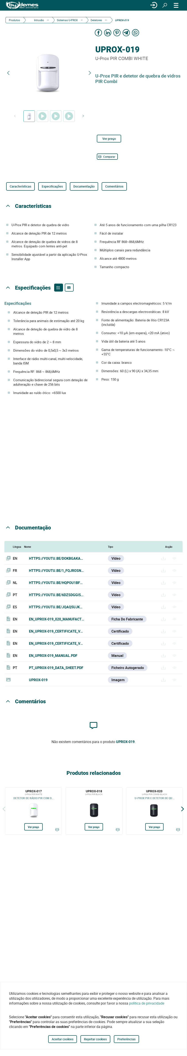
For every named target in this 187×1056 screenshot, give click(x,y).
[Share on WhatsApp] (135, 32)
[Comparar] (107, 157)
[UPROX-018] (94, 811)
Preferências (126, 1039)
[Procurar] (164, 5)
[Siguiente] (182, 809)
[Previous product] (8, 73)
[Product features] (58, 288)
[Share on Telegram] (126, 32)
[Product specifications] (69, 288)
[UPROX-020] (154, 811)
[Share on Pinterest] (117, 32)
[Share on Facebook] (98, 32)
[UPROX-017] (33, 811)
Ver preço (109, 139)
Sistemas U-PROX (67, 20)
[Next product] (89, 73)
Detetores (96, 20)
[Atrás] (4, 809)
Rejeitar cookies (95, 1039)
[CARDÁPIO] (176, 5)
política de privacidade (146, 1003)
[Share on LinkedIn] (107, 32)
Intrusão (38, 20)
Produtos (14, 20)
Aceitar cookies (62, 1039)
